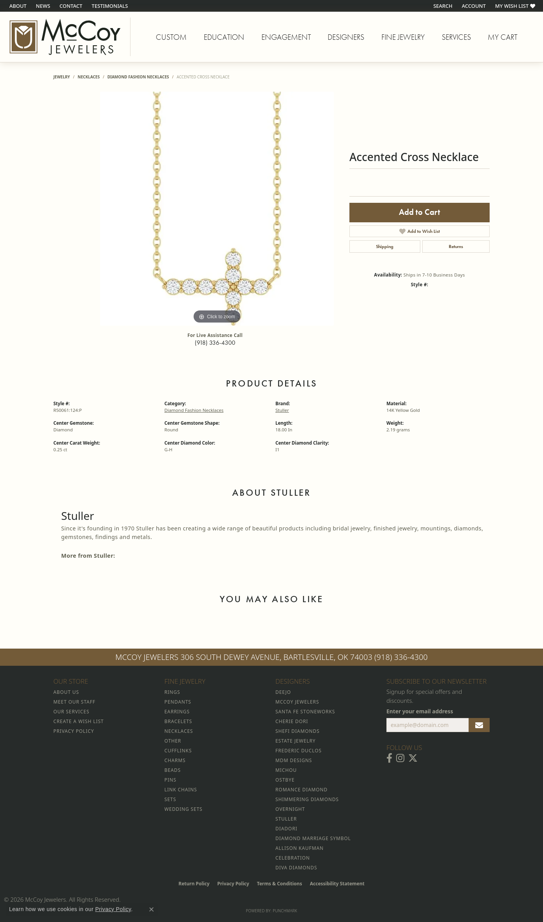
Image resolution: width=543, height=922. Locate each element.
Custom (171, 37)
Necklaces (89, 77)
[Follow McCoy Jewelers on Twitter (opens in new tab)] (413, 758)
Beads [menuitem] (172, 770)
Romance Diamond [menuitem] (301, 789)
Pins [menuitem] (170, 780)
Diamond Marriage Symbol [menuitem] (313, 838)
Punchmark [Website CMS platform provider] (285, 910)
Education (224, 37)
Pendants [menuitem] (177, 702)
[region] (217, 209)
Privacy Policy (233, 883)
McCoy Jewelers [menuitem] (297, 702)
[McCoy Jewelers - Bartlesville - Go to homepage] (65, 37)
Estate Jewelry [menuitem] (295, 741)
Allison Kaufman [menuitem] (299, 848)
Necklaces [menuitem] (178, 731)
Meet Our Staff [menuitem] (74, 702)
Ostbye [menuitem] (284, 780)
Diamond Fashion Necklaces (138, 77)
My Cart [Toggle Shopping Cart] (502, 37)
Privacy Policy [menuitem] (73, 731)
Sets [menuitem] (170, 799)
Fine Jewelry (403, 37)
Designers (346, 37)
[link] (17, 6)
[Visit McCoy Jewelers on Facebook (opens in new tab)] (389, 758)
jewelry (61, 77)
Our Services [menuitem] (71, 711)
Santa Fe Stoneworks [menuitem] (305, 711)
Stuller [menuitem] (286, 819)
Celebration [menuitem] (292, 858)
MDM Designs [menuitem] (293, 760)
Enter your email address (419, 711)
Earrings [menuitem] (177, 711)
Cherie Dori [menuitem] (291, 721)
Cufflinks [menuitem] (178, 750)
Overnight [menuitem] (290, 809)
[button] (442, 6)
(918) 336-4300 (215, 343)
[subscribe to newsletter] (479, 725)
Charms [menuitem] (174, 760)
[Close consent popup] (151, 909)
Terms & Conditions (279, 883)
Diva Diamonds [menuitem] (296, 867)
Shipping (384, 246)
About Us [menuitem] (66, 692)
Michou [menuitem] (286, 770)
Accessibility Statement (337, 883)
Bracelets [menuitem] (178, 721)
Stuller (282, 410)
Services (456, 37)
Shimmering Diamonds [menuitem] (307, 799)
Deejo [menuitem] (283, 692)
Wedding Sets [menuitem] (183, 809)
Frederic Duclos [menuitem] (298, 750)
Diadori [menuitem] (286, 828)
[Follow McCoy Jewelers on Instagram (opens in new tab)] (400, 758)
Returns (456, 246)
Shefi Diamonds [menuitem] (297, 731)
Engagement (286, 37)
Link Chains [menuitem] (180, 789)
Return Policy (194, 883)
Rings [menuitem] (172, 692)
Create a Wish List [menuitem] (78, 721)
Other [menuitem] (172, 741)
